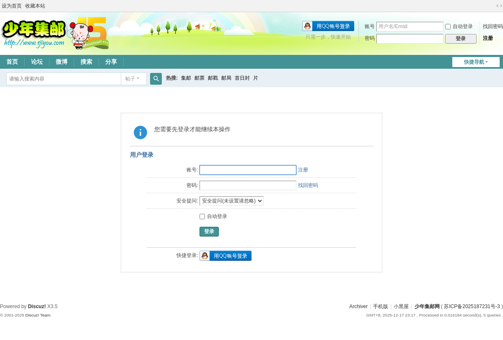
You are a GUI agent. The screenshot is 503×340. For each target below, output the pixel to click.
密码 (370, 38)
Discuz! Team (37, 315)
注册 (488, 38)
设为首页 (12, 6)
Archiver (358, 306)
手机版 (380, 306)
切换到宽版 (499, 6)
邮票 (199, 78)
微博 (61, 61)
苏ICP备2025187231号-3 (472, 306)
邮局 (226, 78)
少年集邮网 (427, 306)
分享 (111, 61)
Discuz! (37, 306)
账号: (192, 170)
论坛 (37, 61)
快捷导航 (474, 62)
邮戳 (213, 78)
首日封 (242, 78)
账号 (370, 26)
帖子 (130, 79)
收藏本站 (35, 6)
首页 (12, 61)
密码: (192, 185)
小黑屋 (401, 306)
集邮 (186, 78)
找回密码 (493, 26)
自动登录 (459, 26)
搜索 (86, 61)
